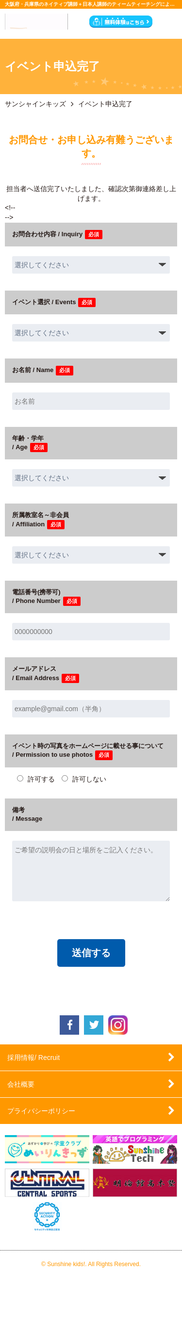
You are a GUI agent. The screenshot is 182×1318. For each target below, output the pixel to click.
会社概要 (20, 1084)
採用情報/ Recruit (33, 1057)
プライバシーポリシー (41, 1111)
